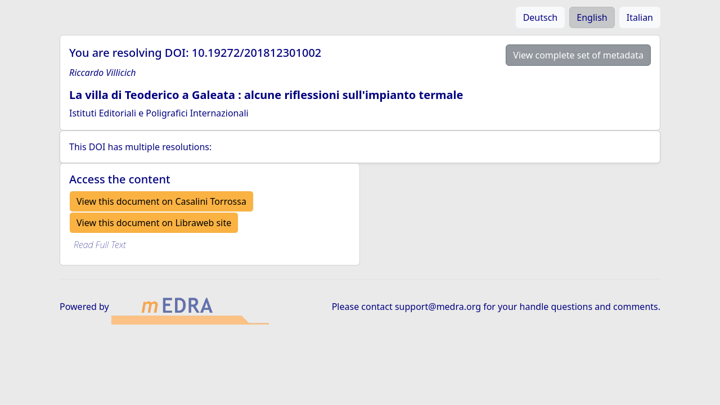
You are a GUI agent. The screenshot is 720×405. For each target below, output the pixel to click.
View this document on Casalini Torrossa (161, 201)
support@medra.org (438, 306)
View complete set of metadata (578, 55)
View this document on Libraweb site (153, 223)
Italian (640, 17)
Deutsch (540, 17)
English (592, 17)
